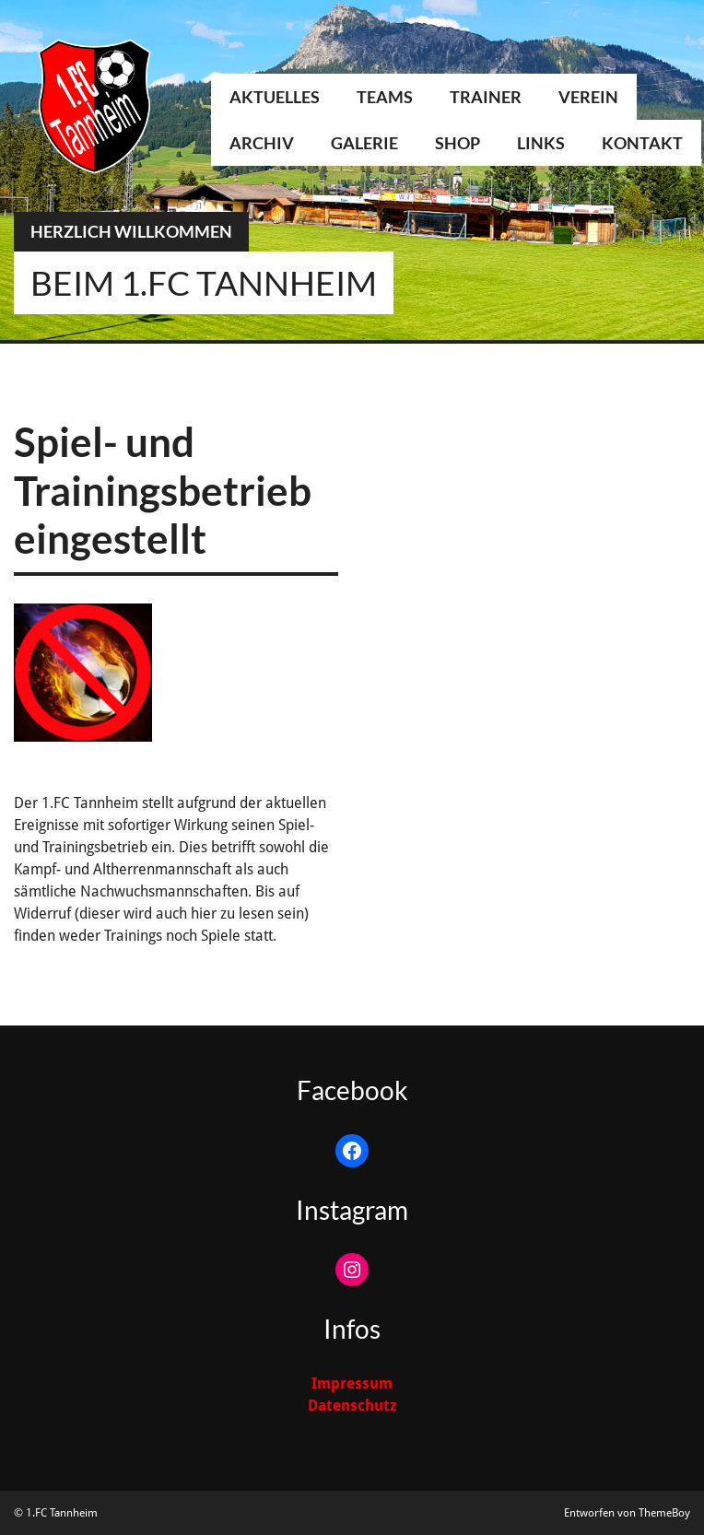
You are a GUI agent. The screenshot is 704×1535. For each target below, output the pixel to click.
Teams (385, 97)
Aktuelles (274, 97)
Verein (588, 97)
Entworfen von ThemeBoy (627, 1512)
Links (541, 143)
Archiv (261, 143)
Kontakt (642, 143)
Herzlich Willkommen (131, 231)
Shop (457, 143)
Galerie (364, 143)
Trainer (486, 97)
